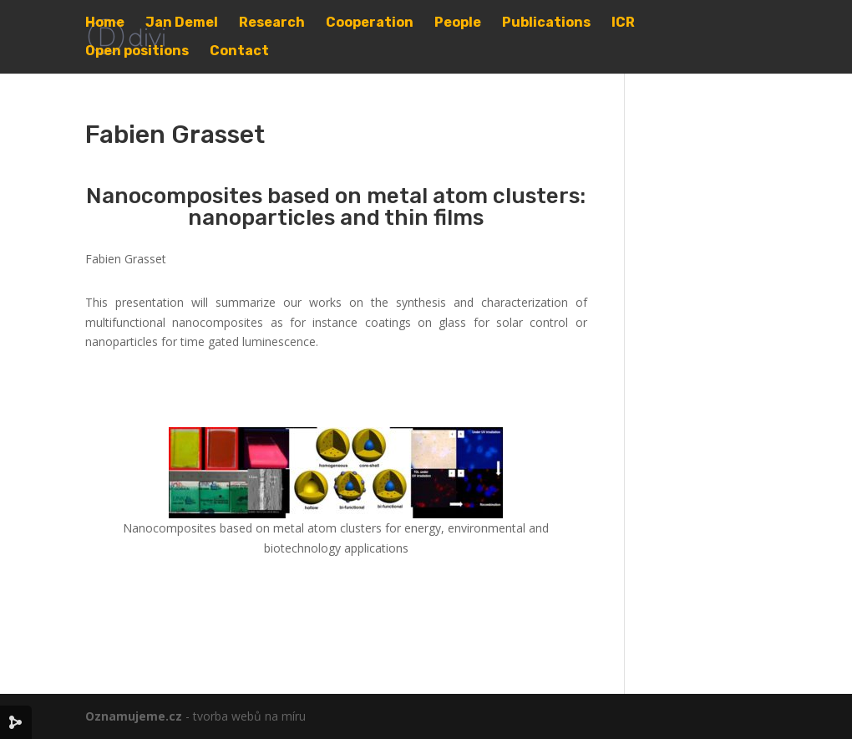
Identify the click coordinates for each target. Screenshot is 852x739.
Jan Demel (181, 23)
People (457, 23)
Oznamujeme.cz (133, 716)
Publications (546, 23)
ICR (623, 23)
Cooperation (369, 23)
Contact (239, 52)
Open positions (137, 52)
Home (104, 23)
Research (272, 23)
